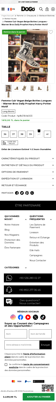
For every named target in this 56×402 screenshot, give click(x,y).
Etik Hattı (34, 244)
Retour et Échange (40, 231)
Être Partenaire (12, 241)
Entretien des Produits (37, 237)
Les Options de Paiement (37, 219)
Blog (6, 223)
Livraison (34, 226)
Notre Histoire (11, 218)
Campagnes (36, 249)
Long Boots (8, 105)
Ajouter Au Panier (38, 396)
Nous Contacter (38, 254)
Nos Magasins (11, 228)
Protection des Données (12, 235)
